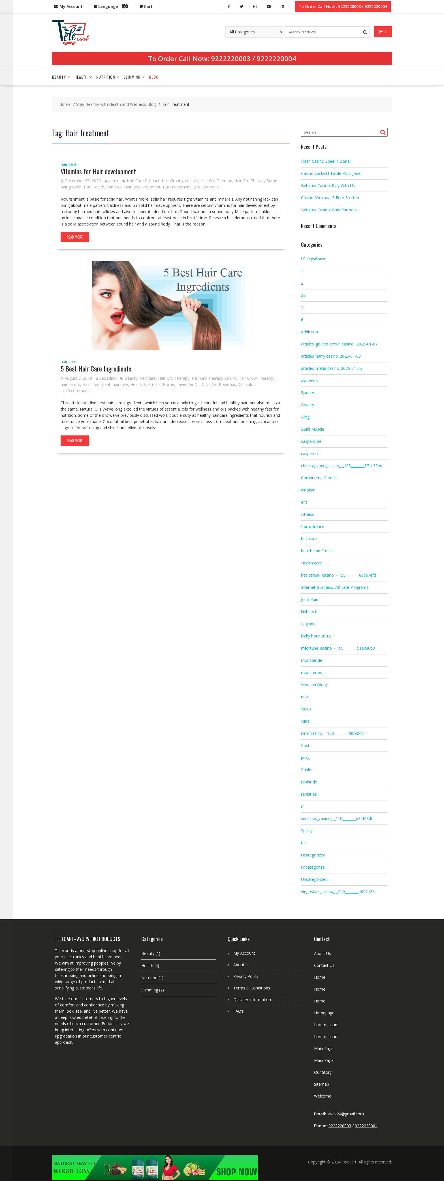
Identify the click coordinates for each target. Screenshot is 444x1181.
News (306, 708)
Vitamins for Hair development (98, 170)
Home (168, 383)
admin (112, 180)
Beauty (59, 76)
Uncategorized (314, 878)
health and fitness (317, 550)
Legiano (308, 623)
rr (302, 805)
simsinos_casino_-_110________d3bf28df (336, 818)
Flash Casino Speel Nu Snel (326, 160)
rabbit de (309, 781)
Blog (154, 76)
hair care (68, 163)
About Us (241, 964)
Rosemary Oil (231, 383)
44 (303, 307)
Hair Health (94, 186)
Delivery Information (252, 999)
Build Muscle (312, 428)
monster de (311, 659)
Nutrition (105, 76)
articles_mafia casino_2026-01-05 (331, 367)
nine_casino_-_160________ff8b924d (332, 732)
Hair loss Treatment (142, 186)
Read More (75, 236)
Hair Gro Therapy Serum (256, 180)
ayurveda (309, 380)
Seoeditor (106, 377)
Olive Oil (209, 383)
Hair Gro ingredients (180, 180)
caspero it (310, 453)
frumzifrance (312, 526)
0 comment (208, 186)
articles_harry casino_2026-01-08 (331, 355)
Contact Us (324, 964)
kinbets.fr (309, 611)
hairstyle (120, 383)
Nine (305, 720)
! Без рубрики (313, 258)
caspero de (311, 440)
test (304, 842)
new (305, 696)
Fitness (307, 513)
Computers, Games (319, 477)
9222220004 (276, 57)
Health (81, 76)
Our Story (323, 1071)
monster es (311, 672)
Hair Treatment (177, 186)
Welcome (322, 1095)
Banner (307, 392)
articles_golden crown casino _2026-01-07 (339, 343)
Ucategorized (313, 854)
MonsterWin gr (314, 684)
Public (306, 769)
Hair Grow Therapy (255, 377)
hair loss (114, 186)
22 (303, 294)
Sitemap (321, 1083)
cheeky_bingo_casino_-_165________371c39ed (341, 465)
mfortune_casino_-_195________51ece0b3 (338, 647)
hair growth (71, 186)
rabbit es (309, 793)
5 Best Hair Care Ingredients (96, 368)
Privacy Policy (245, 975)
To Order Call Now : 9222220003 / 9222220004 (342, 6)
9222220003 (231, 57)
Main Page (324, 1048)
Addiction (309, 331)
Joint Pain (309, 599)
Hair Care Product (143, 180)
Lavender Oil (187, 383)
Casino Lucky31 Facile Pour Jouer (331, 172)
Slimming (131, 76)
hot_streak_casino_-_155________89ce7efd (338, 574)
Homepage (324, 1012)
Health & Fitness (145, 383)
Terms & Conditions (251, 987)
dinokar (308, 489)
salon (251, 383)
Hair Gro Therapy (216, 180)
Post (305, 745)
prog (305, 757)
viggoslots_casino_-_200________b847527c (338, 891)
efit (304, 501)
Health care (311, 562)
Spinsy (307, 830)
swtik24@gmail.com (345, 1113)
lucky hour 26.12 (316, 635)
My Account (244, 952)
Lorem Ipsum (326, 1024)
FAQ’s (238, 1010)
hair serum (70, 383)
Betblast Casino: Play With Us (328, 184)
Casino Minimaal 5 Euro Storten (330, 196)
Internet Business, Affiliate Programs (334, 586)
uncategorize (313, 866)
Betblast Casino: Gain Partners (329, 209)
